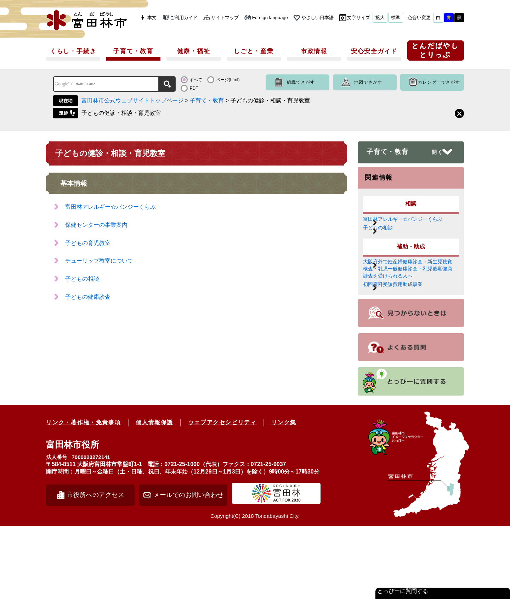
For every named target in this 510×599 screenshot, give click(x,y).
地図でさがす (368, 82)
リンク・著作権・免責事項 (83, 495)
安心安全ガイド (374, 51)
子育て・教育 (133, 51)
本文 (152, 17)
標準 (395, 17)
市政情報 (314, 51)
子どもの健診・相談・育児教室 (121, 113)
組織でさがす (301, 82)
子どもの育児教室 (87, 243)
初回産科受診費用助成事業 (409, 347)
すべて (195, 79)
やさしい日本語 (317, 17)
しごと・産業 (253, 51)
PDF (193, 88)
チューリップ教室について (99, 261)
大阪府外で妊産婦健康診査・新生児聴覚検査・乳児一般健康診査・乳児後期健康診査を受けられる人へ (409, 309)
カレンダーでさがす (439, 82)
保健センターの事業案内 (96, 225)
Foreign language (270, 17)
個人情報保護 (154, 495)
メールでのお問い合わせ (188, 567)
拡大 (380, 17)
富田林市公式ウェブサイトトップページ (132, 100)
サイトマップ (225, 17)
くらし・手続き (73, 51)
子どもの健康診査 (87, 297)
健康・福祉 (193, 51)
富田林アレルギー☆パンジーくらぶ (110, 207)
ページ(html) (228, 79)
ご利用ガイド (184, 17)
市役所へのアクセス (95, 567)
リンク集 (283, 495)
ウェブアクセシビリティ (222, 495)
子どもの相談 (82, 279)
